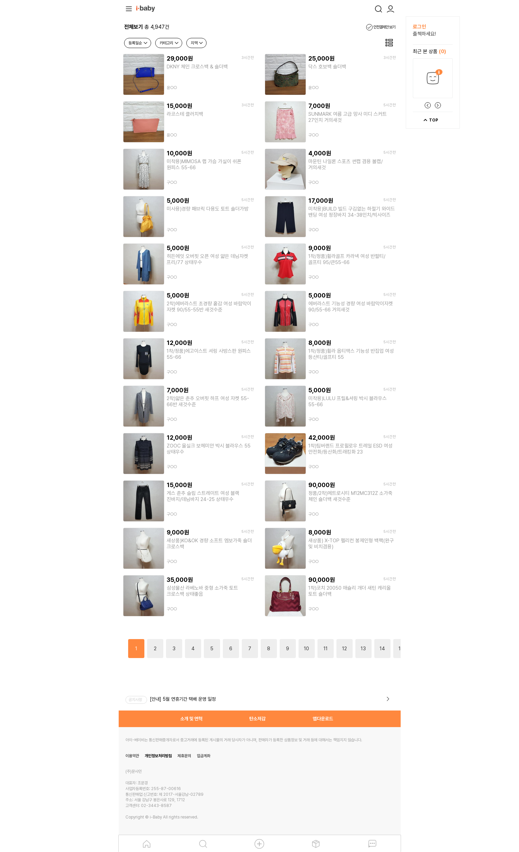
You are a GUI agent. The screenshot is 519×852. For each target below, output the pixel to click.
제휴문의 (184, 755)
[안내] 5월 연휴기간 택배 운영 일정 (183, 699)
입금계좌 (203, 755)
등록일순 (138, 43)
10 (306, 649)
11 (326, 649)
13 (363, 649)
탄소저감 (257, 718)
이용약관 (132, 755)
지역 (197, 43)
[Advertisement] (81, 117)
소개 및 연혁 (191, 718)
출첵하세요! (424, 34)
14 (382, 649)
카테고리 (169, 43)
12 (344, 649)
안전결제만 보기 (380, 27)
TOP (430, 120)
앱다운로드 (323, 718)
